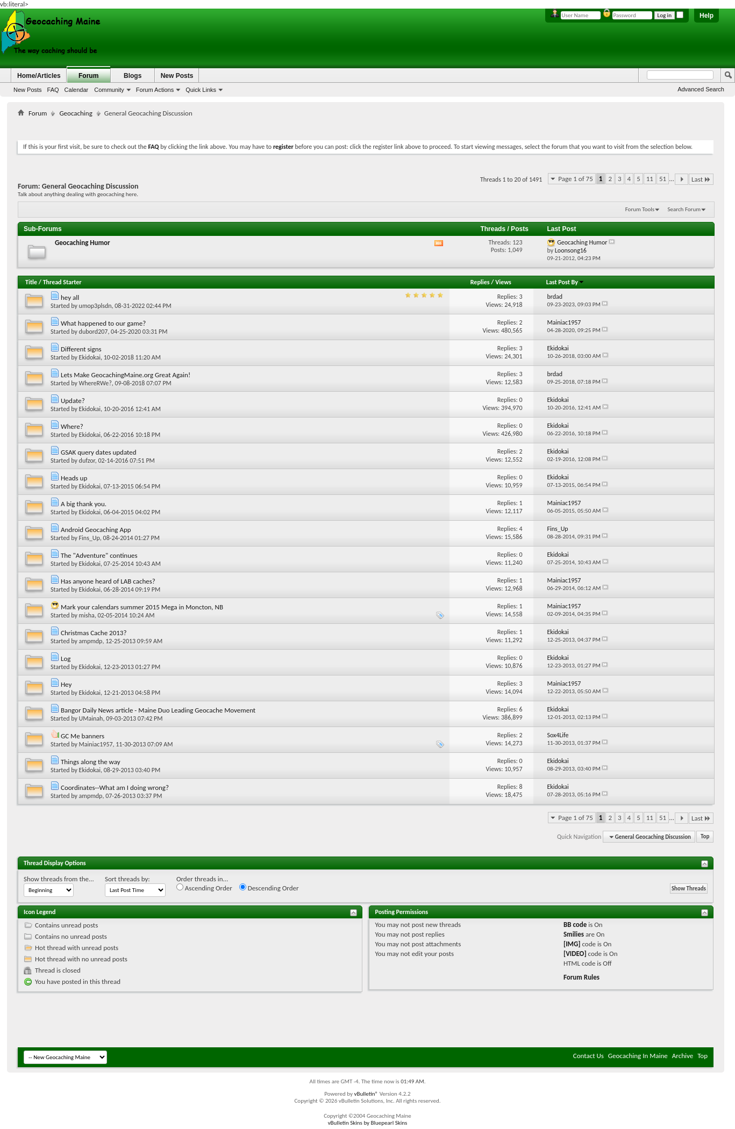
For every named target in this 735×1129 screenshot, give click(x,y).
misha (87, 615)
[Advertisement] (365, 127)
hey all (70, 297)
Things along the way (90, 762)
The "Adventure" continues (99, 555)
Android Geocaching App (96, 530)
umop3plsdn (95, 306)
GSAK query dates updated (99, 452)
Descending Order (269, 887)
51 (662, 179)
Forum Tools (639, 209)
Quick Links (200, 90)
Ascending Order (204, 887)
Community (109, 90)
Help (706, 15)
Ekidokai (90, 357)
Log (65, 659)
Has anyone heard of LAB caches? (108, 581)
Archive (682, 1056)
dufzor (87, 460)
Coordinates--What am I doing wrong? (115, 787)
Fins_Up (89, 538)
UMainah (91, 718)
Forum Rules (581, 977)
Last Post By (565, 282)
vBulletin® (366, 1093)
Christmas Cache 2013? (93, 633)
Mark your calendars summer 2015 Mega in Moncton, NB (142, 607)
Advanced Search (700, 89)
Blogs (132, 76)
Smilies (573, 934)
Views (503, 282)
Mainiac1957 (96, 744)
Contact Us (588, 1056)
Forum (88, 76)
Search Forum (684, 209)
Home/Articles (39, 76)
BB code (575, 925)
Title (31, 282)
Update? (73, 401)
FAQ (53, 90)
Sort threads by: (127, 879)
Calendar (77, 90)
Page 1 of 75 (575, 179)
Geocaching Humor (82, 243)
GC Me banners (82, 736)
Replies (480, 282)
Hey (66, 684)
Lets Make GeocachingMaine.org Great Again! (125, 375)
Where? (72, 426)
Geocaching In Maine (638, 1056)
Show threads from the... (59, 879)
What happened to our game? (103, 323)
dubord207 (93, 331)
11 (649, 179)
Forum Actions (155, 90)
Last (701, 179)
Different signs (81, 349)
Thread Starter (62, 282)
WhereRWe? (95, 383)
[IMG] (572, 944)
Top (705, 836)
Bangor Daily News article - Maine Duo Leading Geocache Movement (158, 710)
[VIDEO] (575, 954)
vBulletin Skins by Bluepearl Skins (368, 1122)
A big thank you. (83, 504)
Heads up (74, 478)
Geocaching (75, 113)
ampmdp (91, 641)
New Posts (27, 90)
